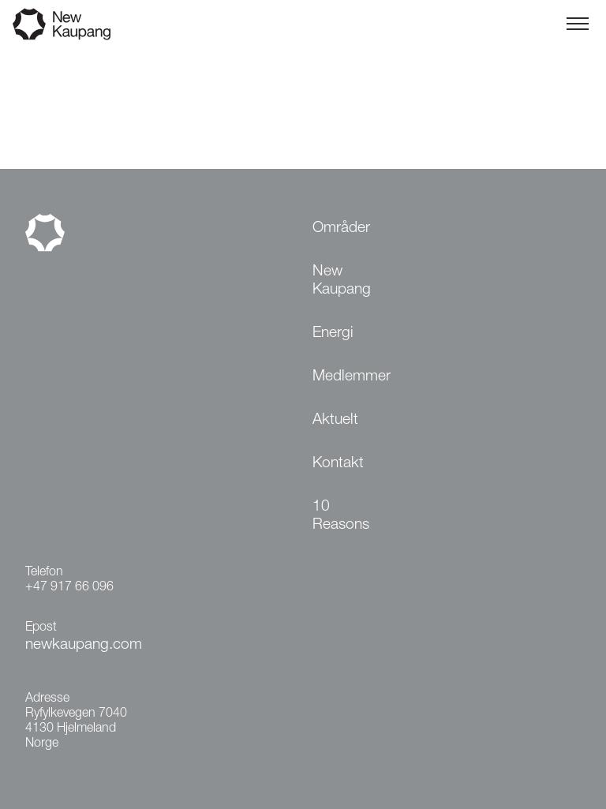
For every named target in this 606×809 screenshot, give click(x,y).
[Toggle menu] (577, 23)
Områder (341, 228)
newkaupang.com (83, 645)
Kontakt (338, 463)
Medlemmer (351, 376)
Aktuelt (335, 420)
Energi (333, 333)
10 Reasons (340, 516)
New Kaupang (341, 281)
